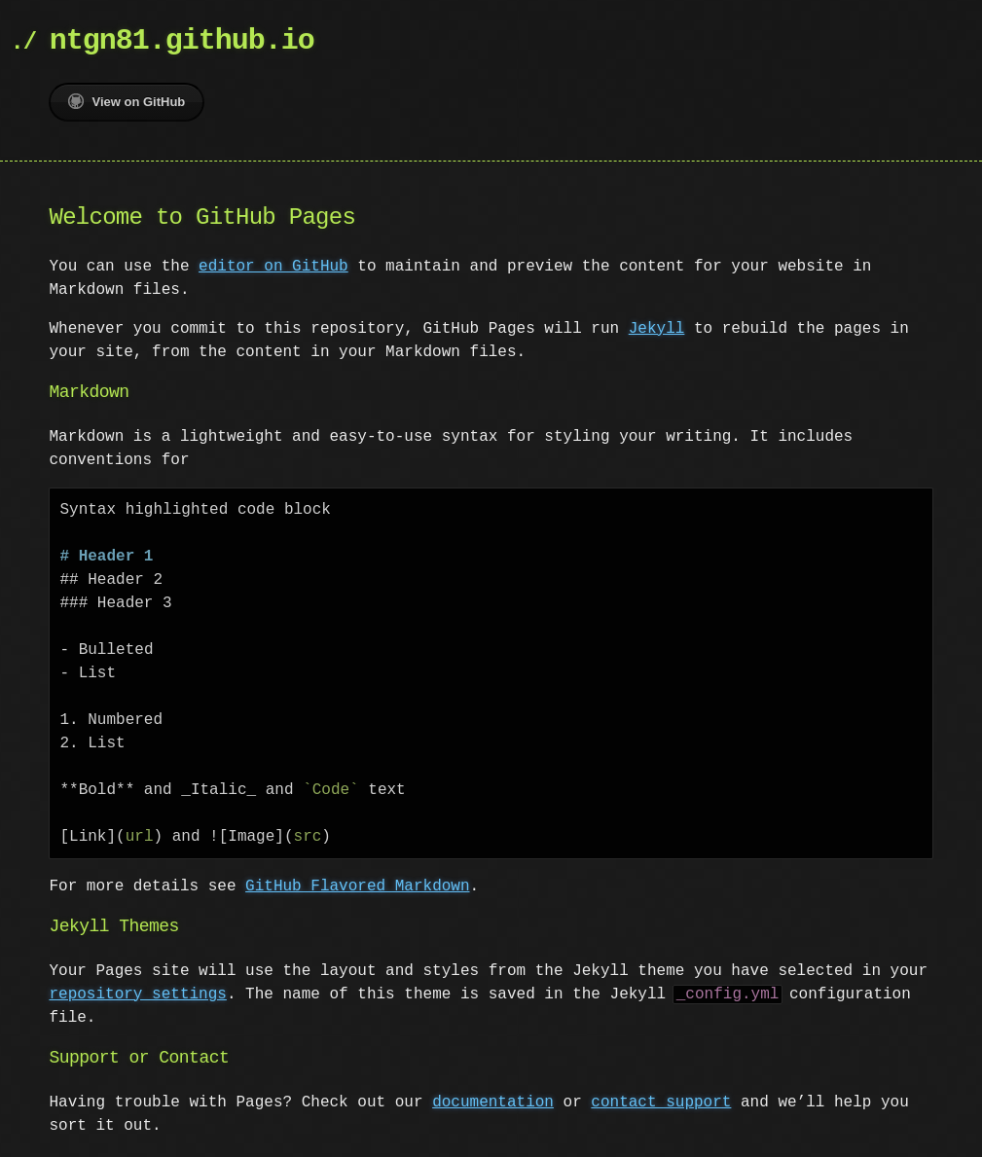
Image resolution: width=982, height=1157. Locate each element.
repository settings (137, 994)
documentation (493, 1102)
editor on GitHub (273, 266)
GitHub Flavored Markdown (357, 886)
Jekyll (657, 329)
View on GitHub (126, 101)
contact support (661, 1102)
